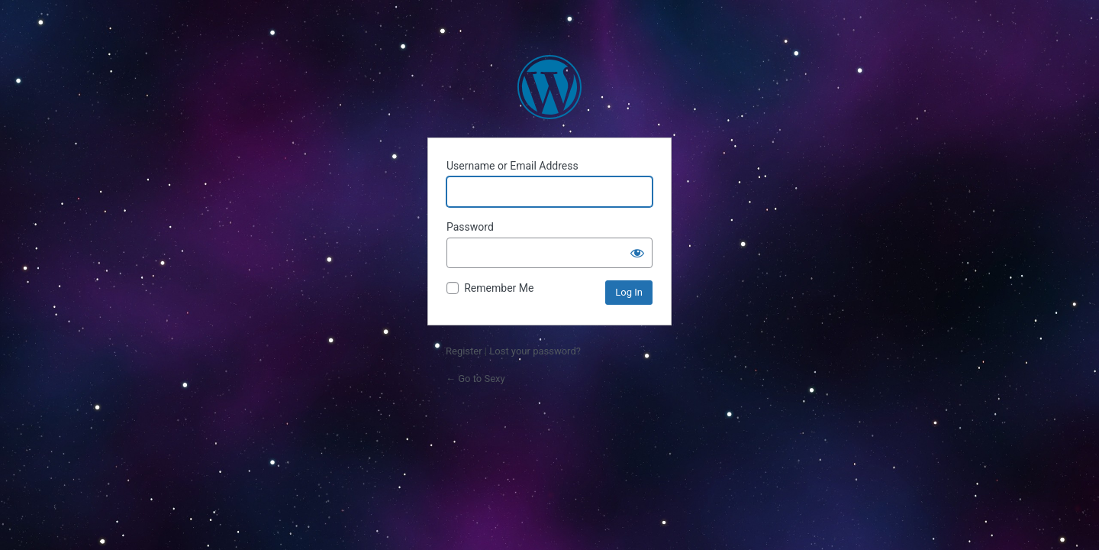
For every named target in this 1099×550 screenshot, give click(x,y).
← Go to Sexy (475, 378)
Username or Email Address (512, 166)
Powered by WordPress (549, 87)
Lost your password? (535, 351)
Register (464, 351)
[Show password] (637, 253)
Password (470, 227)
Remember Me (498, 288)
